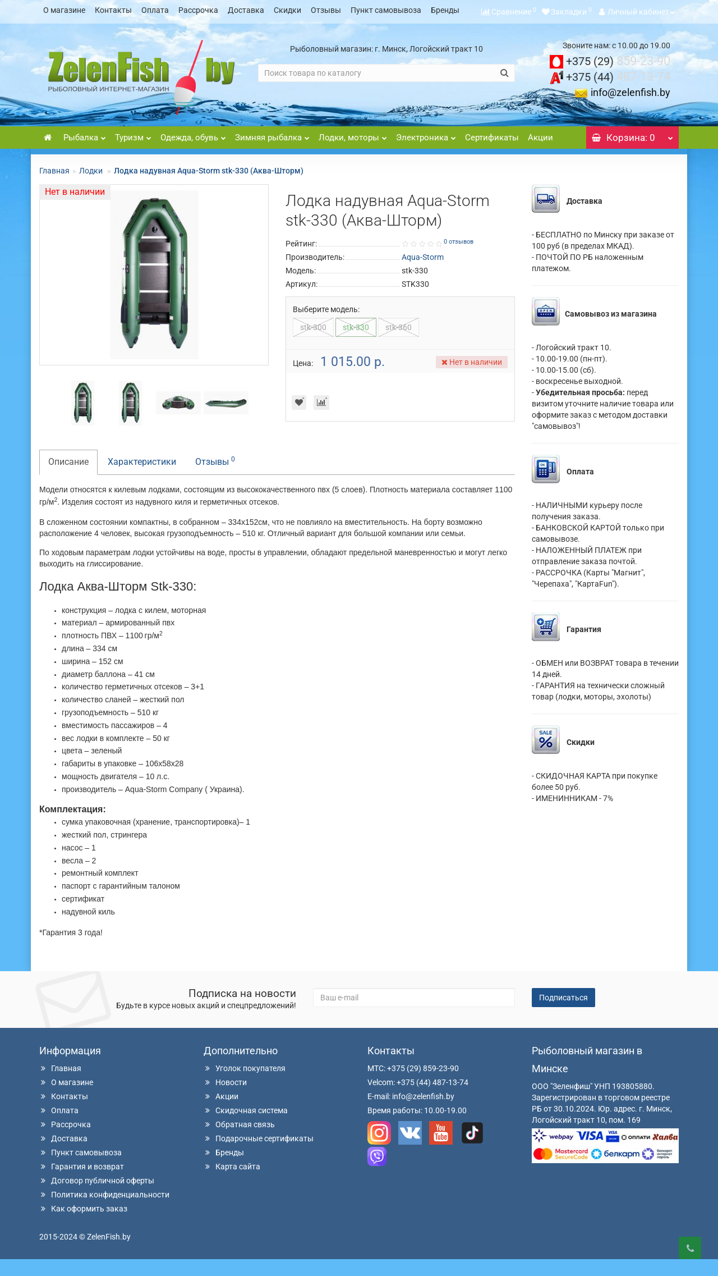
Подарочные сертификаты (259, 1155)
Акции (540, 154)
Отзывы (326, 10)
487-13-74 (618, 93)
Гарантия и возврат (81, 1183)
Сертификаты (492, 154)
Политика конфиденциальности (104, 1211)
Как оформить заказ (83, 1225)
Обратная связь (239, 1141)
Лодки (91, 187)
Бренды (445, 10)
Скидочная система (246, 1127)
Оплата (155, 10)
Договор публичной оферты (96, 1197)
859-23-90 (618, 78)
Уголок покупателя (245, 1085)
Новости (225, 1099)
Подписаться (563, 1014)
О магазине (64, 10)
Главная (54, 187)
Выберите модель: (326, 326)
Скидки (287, 10)
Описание (68, 478)
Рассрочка (198, 10)
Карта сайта (232, 1183)
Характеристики (142, 478)
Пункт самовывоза (386, 10)
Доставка (246, 10)
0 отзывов (458, 258)
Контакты (113, 10)
